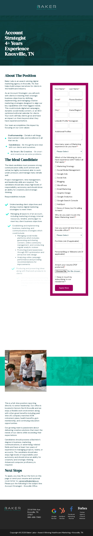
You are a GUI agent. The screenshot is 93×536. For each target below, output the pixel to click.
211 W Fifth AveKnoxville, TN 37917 (33, 512)
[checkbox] (68, 188)
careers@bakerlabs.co (29, 481)
